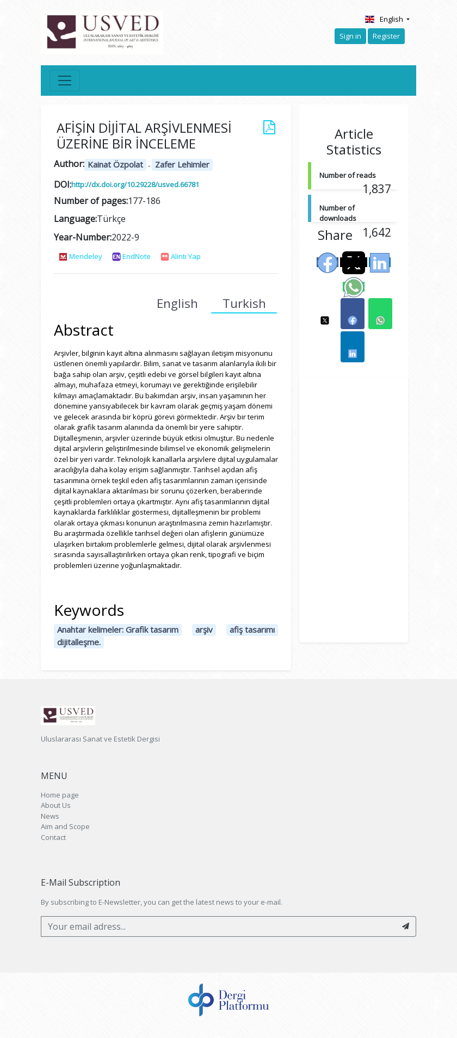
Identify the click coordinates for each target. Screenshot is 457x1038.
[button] (325, 313)
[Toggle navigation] (65, 80)
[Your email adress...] (218, 926)
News (50, 816)
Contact (53, 837)
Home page (60, 795)
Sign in (350, 36)
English (384, 19)
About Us (56, 805)
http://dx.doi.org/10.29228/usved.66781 (135, 184)
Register (386, 36)
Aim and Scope (65, 826)
